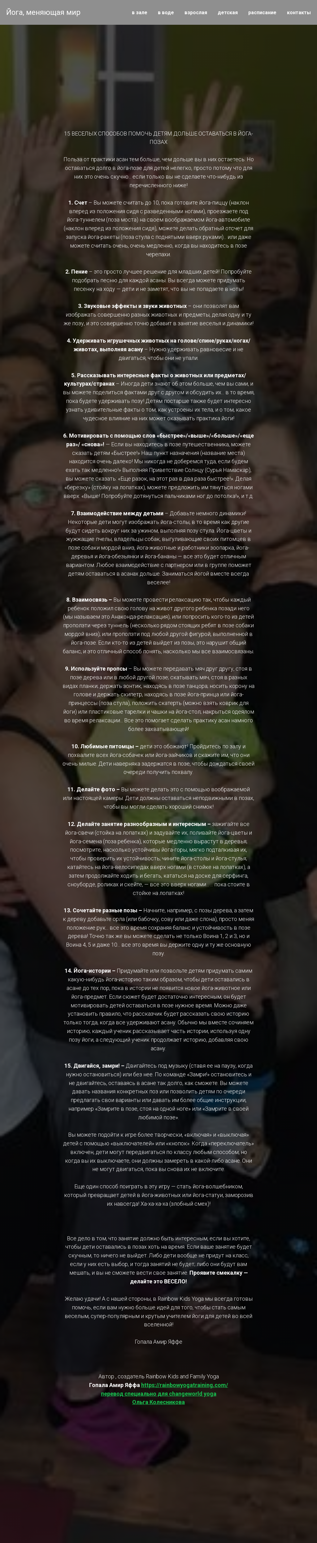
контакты (299, 12)
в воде (166, 12)
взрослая (196, 12)
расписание (262, 12)
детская (228, 12)
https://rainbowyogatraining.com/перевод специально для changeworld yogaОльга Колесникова (164, 1394)
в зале (139, 12)
